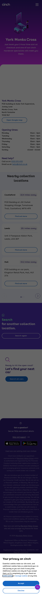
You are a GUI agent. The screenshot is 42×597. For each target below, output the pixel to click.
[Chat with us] (37, 587)
